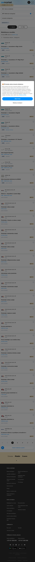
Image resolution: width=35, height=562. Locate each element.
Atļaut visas (17, 99)
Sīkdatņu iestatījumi (17, 103)
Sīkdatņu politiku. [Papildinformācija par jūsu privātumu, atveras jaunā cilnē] (22, 95)
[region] (17, 93)
